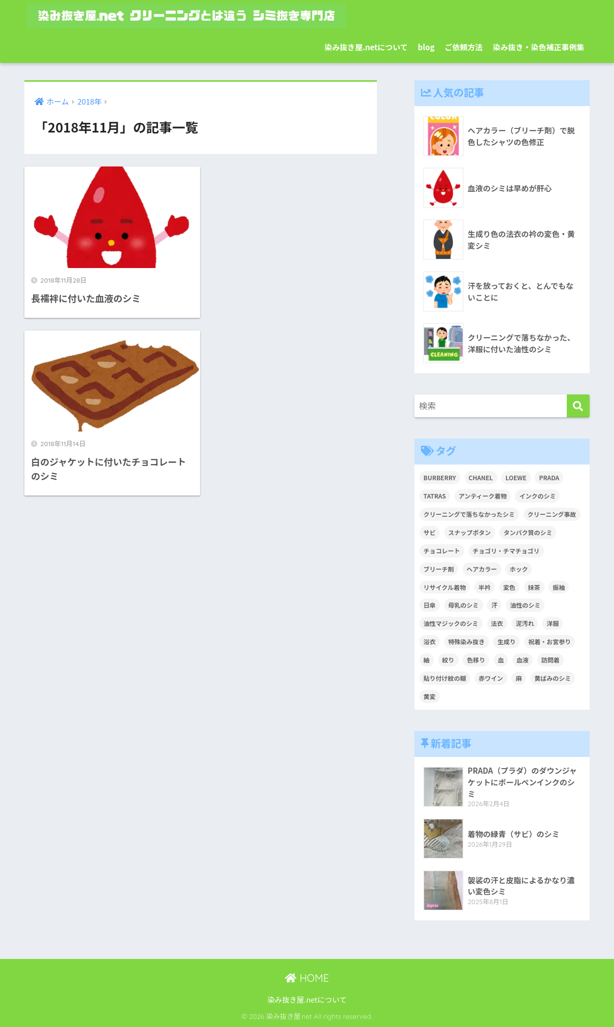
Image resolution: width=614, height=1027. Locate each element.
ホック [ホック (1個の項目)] (518, 569)
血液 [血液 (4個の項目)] (522, 659)
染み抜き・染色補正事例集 (539, 47)
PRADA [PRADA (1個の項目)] (549, 477)
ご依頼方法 (464, 47)
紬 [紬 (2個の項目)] (427, 659)
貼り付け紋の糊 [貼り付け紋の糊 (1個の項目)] (445, 678)
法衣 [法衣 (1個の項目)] (497, 623)
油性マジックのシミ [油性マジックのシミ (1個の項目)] (451, 623)
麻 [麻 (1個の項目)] (518, 678)
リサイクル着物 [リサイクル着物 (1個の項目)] (445, 587)
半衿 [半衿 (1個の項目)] (484, 587)
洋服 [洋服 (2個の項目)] (552, 623)
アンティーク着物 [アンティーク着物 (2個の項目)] (483, 495)
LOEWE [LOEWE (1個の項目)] (515, 477)
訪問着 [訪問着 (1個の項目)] (550, 659)
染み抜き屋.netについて (366, 47)
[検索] (578, 405)
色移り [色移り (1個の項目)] (476, 659)
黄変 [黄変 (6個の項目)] (430, 696)
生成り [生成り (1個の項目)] (506, 641)
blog (426, 47)
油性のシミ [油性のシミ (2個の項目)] (525, 605)
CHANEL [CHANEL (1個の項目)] (481, 477)
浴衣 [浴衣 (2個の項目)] (430, 641)
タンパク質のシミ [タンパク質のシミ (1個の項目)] (527, 532)
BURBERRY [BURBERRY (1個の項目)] (440, 477)
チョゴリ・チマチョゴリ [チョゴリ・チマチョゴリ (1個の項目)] (506, 550)
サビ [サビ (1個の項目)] (430, 532)
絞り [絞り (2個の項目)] (448, 659)
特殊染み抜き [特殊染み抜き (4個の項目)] (466, 641)
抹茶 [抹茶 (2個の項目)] (534, 587)
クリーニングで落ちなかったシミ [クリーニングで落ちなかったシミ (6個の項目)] (469, 514)
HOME (307, 978)
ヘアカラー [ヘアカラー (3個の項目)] (482, 569)
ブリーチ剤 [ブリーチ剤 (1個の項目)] (439, 569)
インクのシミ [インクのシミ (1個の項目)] (537, 495)
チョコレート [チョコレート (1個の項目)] (442, 550)
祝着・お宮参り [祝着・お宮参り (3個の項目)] (549, 641)
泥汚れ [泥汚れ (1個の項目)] (524, 623)
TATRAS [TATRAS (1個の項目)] (435, 495)
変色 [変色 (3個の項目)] (509, 587)
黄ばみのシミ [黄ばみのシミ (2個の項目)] (552, 678)
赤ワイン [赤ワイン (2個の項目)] (491, 678)
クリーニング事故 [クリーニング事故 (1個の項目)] (552, 514)
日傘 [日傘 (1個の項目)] (430, 605)
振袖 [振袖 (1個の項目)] (559, 587)
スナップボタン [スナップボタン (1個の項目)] (469, 532)
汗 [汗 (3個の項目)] (494, 605)
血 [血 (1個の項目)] (501, 659)
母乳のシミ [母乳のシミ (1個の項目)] (463, 605)
